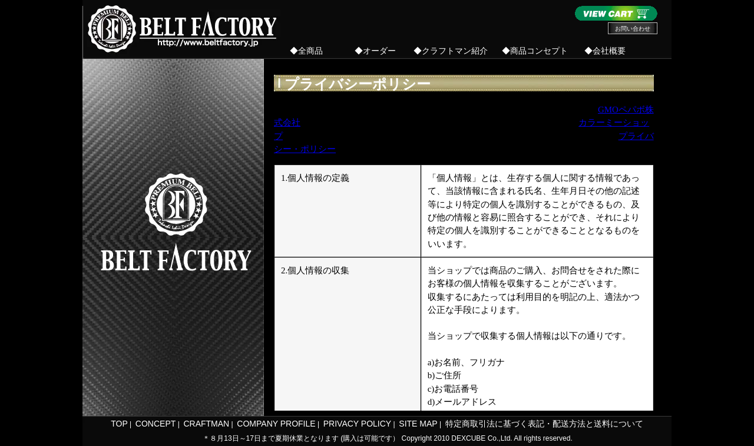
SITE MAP (418, 423)
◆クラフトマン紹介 (451, 51)
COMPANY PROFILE (276, 423)
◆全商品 (306, 51)
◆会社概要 (605, 51)
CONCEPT (155, 423)
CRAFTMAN (206, 423)
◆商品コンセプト (535, 51)
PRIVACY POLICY (357, 423)
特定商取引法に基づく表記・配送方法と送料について (544, 423)
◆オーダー (375, 51)
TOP (119, 423)
